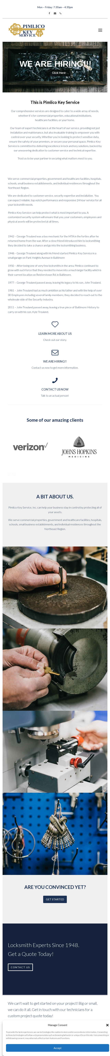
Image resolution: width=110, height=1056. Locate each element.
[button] (107, 1025)
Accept (58, 1048)
